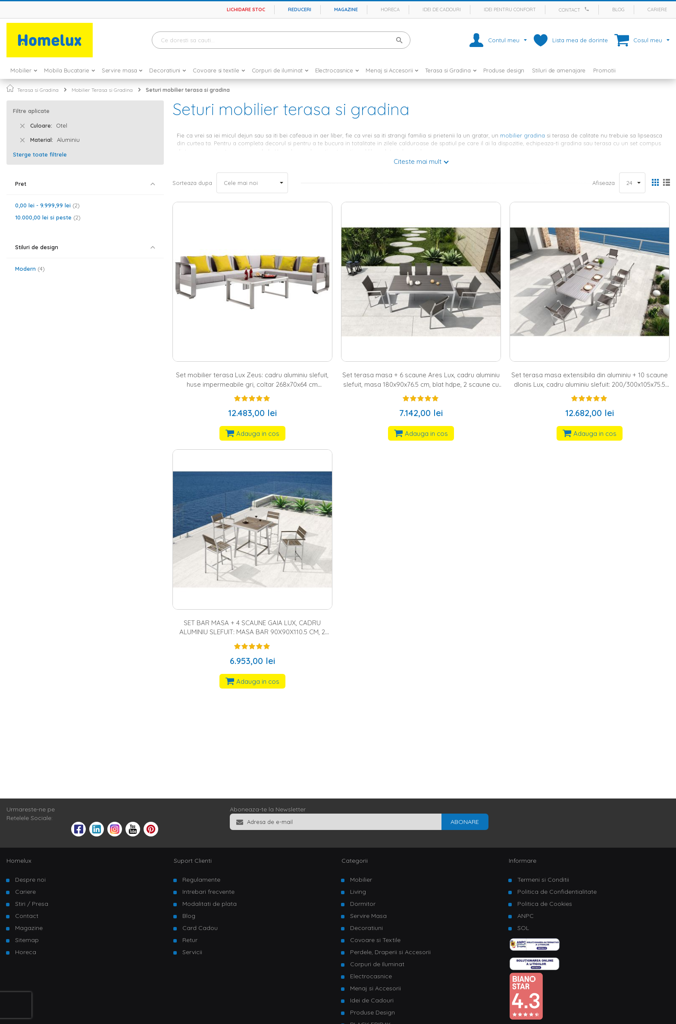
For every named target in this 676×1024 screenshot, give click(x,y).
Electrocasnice (371, 976)
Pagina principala (10, 88)
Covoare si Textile (375, 940)
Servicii (192, 952)
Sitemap (27, 940)
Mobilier (361, 879)
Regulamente (201, 879)
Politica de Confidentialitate (557, 892)
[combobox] (281, 40)
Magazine (346, 9)
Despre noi (30, 879)
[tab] (85, 183)
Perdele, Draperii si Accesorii (390, 952)
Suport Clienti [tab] (193, 860)
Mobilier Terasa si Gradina (102, 90)
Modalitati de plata (209, 904)
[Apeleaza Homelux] (588, 9)
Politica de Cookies (544, 904)
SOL (523, 928)
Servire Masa (368, 916)
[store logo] (49, 40)
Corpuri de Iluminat (377, 964)
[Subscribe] (464, 822)
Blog (618, 9)
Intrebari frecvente (208, 892)
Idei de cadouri (441, 9)
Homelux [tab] (18, 860)
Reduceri (299, 9)
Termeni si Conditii (543, 879)
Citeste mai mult (417, 161)
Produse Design (372, 1012)
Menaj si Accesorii (375, 988)
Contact (569, 10)
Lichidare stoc (246, 9)
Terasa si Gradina (38, 90)
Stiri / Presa (31, 904)
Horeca (390, 9)
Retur (189, 940)
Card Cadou (200, 928)
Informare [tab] (522, 860)
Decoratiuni (366, 928)
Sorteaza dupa (192, 182)
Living (358, 892)
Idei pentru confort (510, 9)
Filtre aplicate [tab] (31, 110)
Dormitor (363, 904)
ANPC (525, 916)
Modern (30, 268)
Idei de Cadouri (372, 1000)
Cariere (657, 9)
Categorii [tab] (354, 860)
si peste (48, 217)
